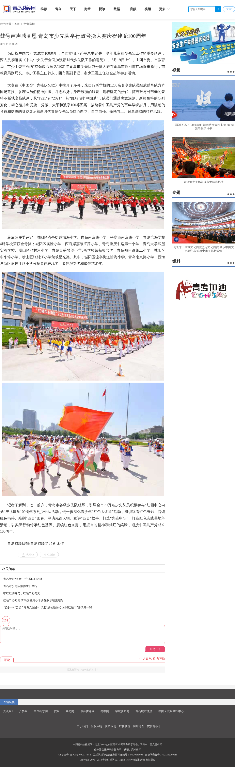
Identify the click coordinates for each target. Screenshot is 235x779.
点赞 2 (28, 555)
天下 (73, 9)
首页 (17, 24)
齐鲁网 (23, 711)
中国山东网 (41, 711)
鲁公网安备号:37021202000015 (161, 754)
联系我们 (110, 726)
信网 (57, 711)
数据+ (117, 9)
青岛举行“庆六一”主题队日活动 (23, 579)
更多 (165, 9)
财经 (87, 9)
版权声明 (96, 726)
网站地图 (138, 726)
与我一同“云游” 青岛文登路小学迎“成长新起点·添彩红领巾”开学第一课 (47, 607)
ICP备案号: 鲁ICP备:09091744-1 (74, 754)
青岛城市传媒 (143, 711)
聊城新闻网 (122, 711)
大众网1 (8, 711)
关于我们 (82, 726)
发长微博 (49, 554)
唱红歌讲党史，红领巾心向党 (21, 593)
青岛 (58, 9)
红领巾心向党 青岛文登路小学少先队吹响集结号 (33, 600)
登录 (229, 9)
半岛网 (70, 711)
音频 (133, 9)
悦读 (102, 9)
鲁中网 (104, 711)
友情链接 (9, 702)
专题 (176, 192)
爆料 (176, 261)
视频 (147, 9)
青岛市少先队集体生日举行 (20, 586)
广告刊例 (124, 726)
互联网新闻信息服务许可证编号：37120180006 (118, 754)
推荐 (44, 9)
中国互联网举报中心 (171, 711)
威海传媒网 (87, 711)
